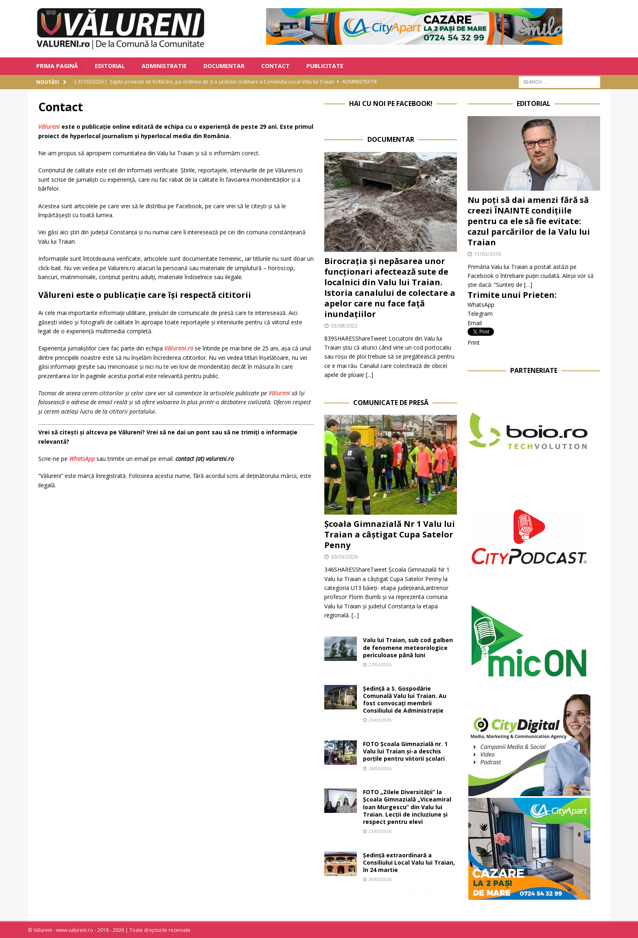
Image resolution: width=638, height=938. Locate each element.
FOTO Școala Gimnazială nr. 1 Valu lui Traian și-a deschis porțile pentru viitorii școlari (405, 751)
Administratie (164, 66)
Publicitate (324, 66)
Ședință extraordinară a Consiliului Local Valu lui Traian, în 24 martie (409, 862)
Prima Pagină (57, 66)
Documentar (224, 66)
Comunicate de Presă (390, 402)
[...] (369, 375)
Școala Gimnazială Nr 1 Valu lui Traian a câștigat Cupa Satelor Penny (389, 534)
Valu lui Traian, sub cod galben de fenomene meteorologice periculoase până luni (408, 647)
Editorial (110, 66)
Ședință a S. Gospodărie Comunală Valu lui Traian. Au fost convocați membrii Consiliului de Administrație (404, 700)
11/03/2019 (487, 254)
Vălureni (49, 126)
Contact (275, 66)
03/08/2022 (344, 325)
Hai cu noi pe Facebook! (391, 103)
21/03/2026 (380, 831)
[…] (528, 284)
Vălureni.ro (178, 348)
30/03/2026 (344, 556)
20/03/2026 (380, 879)
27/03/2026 (380, 664)
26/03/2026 (380, 720)
